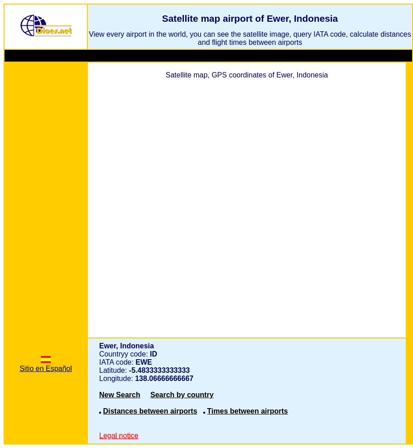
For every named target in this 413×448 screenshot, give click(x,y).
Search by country (182, 395)
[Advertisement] (46, 203)
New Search (119, 395)
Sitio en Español (45, 364)
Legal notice (118, 435)
